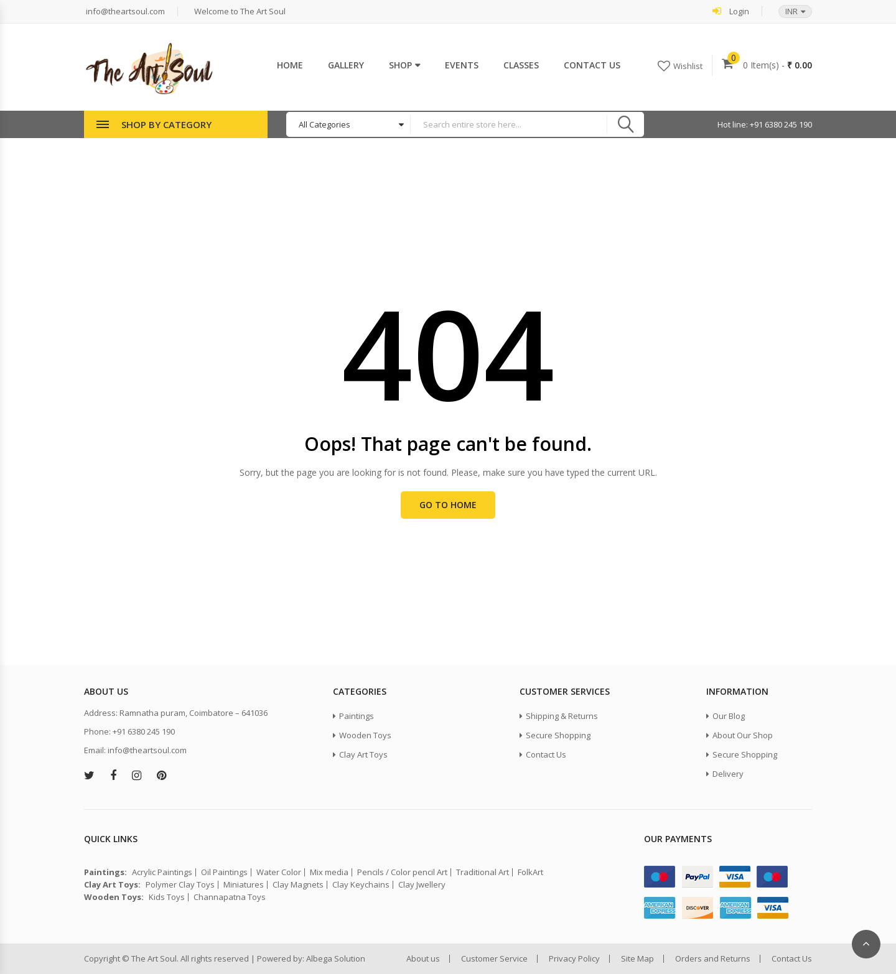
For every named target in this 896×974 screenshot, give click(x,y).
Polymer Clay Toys (180, 885)
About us (423, 959)
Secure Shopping (558, 735)
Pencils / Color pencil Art (402, 872)
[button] (789, 11)
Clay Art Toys (363, 754)
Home (290, 65)
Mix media (329, 872)
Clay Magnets (298, 885)
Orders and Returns (712, 959)
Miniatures (243, 885)
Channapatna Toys (230, 897)
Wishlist (687, 66)
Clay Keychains (361, 885)
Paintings (356, 715)
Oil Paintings (224, 872)
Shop (400, 65)
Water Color (278, 872)
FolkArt (530, 872)
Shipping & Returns (562, 715)
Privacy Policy (574, 959)
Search (625, 124)
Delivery (728, 773)
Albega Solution (335, 958)
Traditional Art (482, 872)
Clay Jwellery (422, 885)
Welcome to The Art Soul (239, 11)
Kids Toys (167, 897)
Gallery (346, 65)
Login (730, 11)
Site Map (637, 959)
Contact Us (592, 65)
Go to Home (448, 505)
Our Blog (728, 715)
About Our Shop (742, 735)
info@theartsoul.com (124, 11)
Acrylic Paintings (162, 872)
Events (461, 65)
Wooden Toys (365, 735)
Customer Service (494, 959)
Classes (521, 65)
